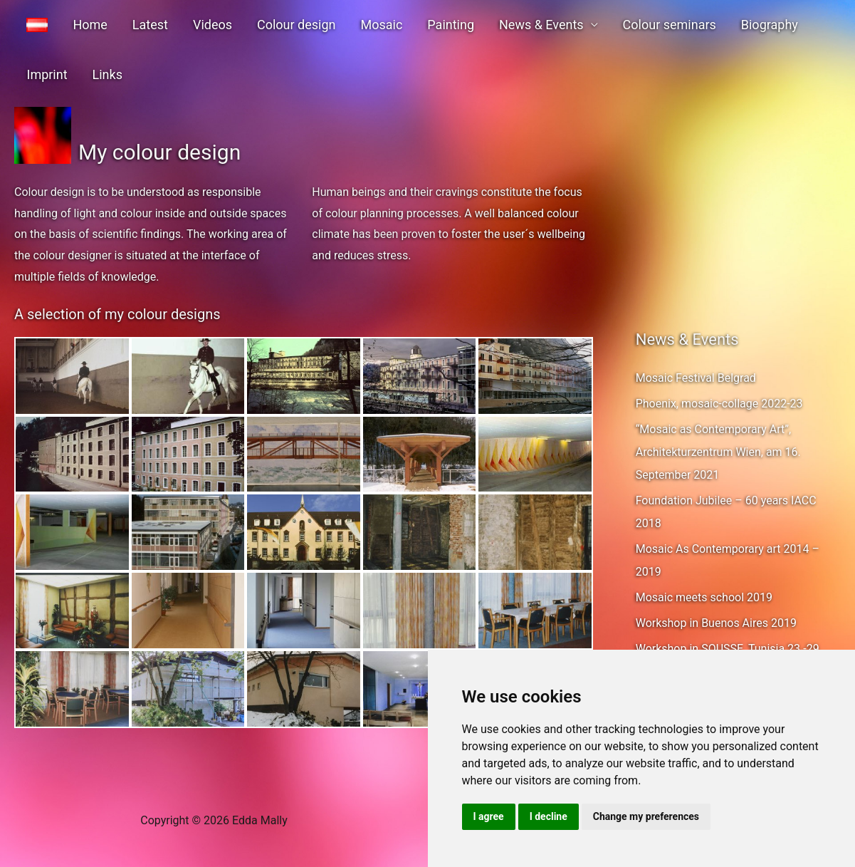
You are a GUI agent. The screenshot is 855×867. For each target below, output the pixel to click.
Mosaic (354, 24)
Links (39, 74)
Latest (137, 24)
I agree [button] (488, 816)
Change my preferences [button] (646, 816)
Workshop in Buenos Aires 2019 (716, 623)
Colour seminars (626, 24)
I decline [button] (548, 816)
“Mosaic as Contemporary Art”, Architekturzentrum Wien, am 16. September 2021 (718, 452)
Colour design (274, 24)
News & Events (504, 24)
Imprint (791, 24)
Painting (418, 24)
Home (82, 24)
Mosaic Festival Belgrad (696, 378)
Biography (722, 24)
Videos (195, 24)
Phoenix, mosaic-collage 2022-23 (719, 403)
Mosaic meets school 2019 (704, 597)
